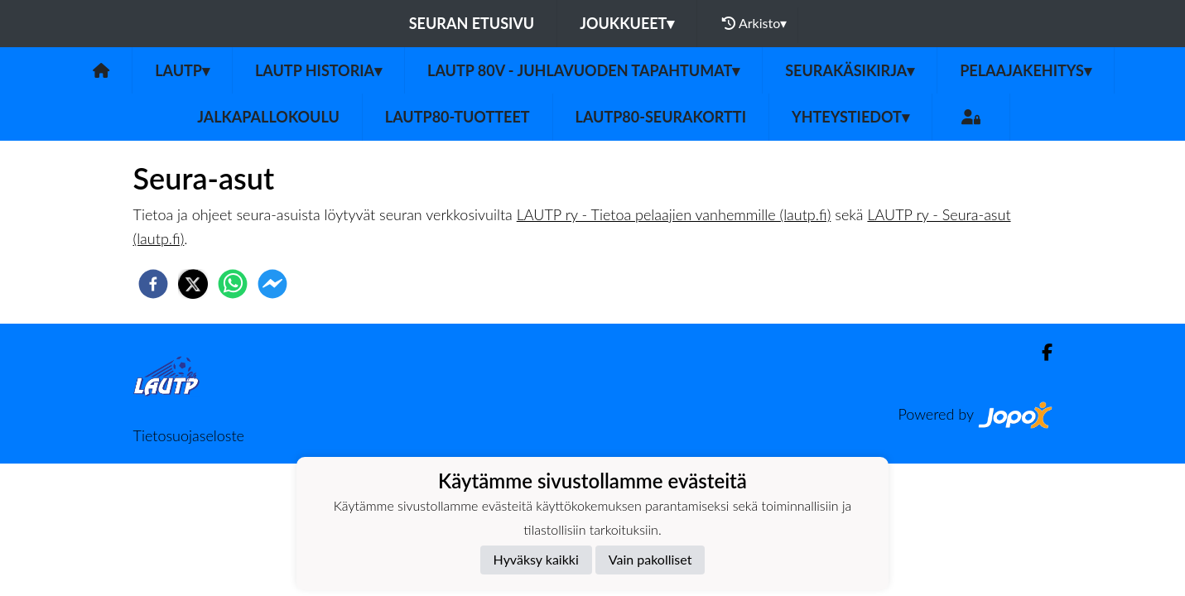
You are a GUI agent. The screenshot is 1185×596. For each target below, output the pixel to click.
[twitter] (193, 284)
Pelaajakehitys (1025, 70)
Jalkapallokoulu (268, 117)
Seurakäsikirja (849, 70)
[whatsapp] (233, 284)
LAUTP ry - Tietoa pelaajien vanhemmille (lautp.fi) (674, 214)
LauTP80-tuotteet (457, 117)
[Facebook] (1040, 352)
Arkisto (754, 23)
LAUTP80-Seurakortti (661, 117)
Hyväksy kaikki (536, 559)
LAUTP (182, 70)
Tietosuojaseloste (188, 435)
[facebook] (153, 284)
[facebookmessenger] (272, 284)
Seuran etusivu (472, 23)
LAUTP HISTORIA (318, 70)
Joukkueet (627, 23)
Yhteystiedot (850, 117)
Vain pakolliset (650, 559)
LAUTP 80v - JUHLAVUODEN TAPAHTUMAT (583, 70)
